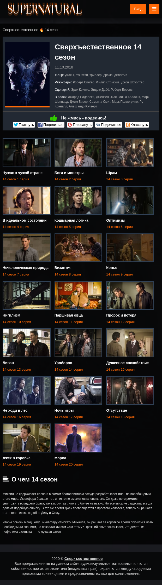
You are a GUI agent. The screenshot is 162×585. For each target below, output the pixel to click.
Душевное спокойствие (127, 363)
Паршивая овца (69, 315)
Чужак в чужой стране (23, 173)
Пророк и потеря (121, 315)
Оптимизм (115, 220)
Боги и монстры (69, 173)
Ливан (8, 363)
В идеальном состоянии (24, 220)
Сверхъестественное (83, 559)
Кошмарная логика (71, 220)
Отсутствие (116, 410)
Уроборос (63, 363)
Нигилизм (11, 315)
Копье (111, 268)
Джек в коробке (17, 458)
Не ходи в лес (15, 410)
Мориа (60, 458)
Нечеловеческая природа (26, 268)
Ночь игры (64, 410)
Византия (63, 268)
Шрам (111, 173)
